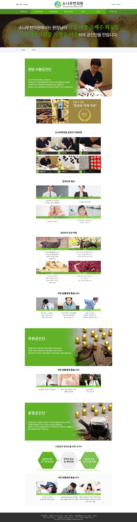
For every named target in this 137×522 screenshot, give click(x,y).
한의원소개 (23, 11)
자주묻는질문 (113, 11)
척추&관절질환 (53, 11)
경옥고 (34, 50)
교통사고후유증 (68, 11)
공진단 (98, 11)
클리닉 (83, 11)
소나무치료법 (39, 11)
